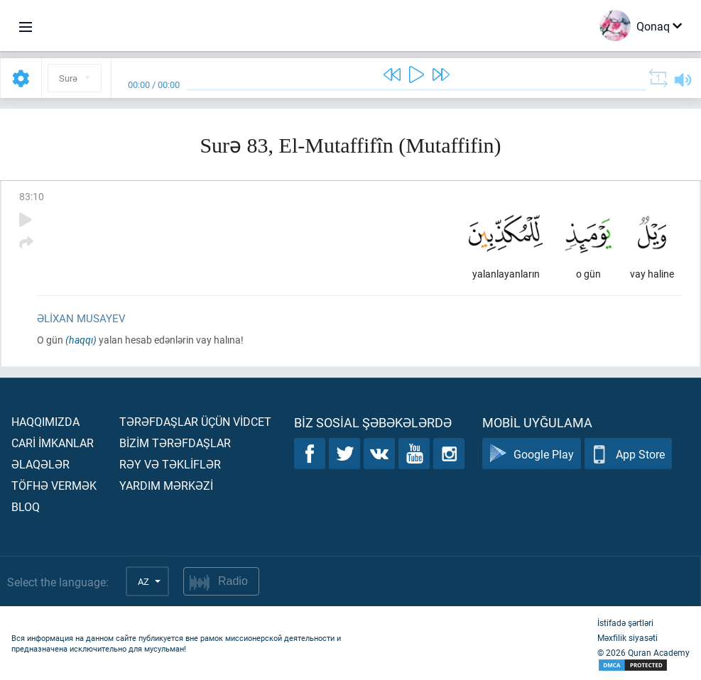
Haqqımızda (45, 421)
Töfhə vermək (54, 485)
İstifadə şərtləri (625, 622)
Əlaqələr (40, 463)
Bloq (25, 506)
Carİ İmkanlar (52, 442)
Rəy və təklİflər (170, 463)
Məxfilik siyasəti (627, 637)
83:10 (31, 196)
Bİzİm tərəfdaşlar (175, 442)
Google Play (531, 454)
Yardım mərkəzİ (166, 485)
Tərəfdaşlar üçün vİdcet (195, 421)
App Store (628, 454)
